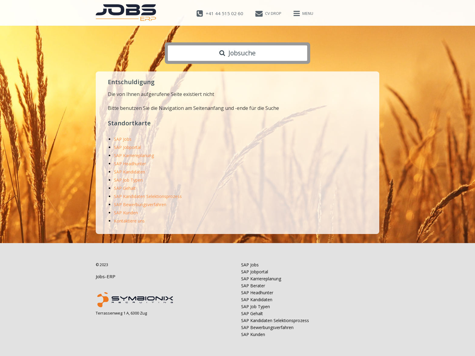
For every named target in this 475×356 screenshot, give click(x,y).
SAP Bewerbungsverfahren (140, 204)
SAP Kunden (126, 213)
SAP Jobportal (127, 147)
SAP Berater (253, 285)
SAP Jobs (122, 139)
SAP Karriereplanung (134, 155)
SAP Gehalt (125, 188)
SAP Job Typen (128, 180)
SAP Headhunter (130, 163)
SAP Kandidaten (129, 172)
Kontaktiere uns (129, 221)
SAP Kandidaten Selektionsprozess (148, 196)
